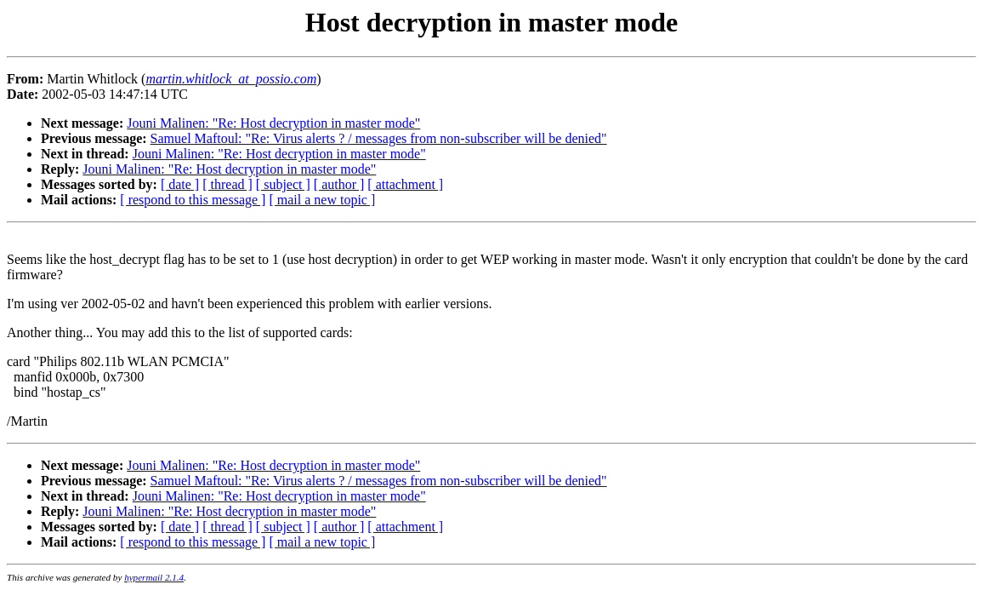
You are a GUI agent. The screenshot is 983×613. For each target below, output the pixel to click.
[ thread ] (227, 184)
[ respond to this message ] (192, 199)
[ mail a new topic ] (322, 199)
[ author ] (339, 184)
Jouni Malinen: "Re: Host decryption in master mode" (273, 123)
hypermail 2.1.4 (154, 577)
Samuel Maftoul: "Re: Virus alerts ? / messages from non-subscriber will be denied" (379, 138)
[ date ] (180, 184)
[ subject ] (283, 184)
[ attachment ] (405, 184)
